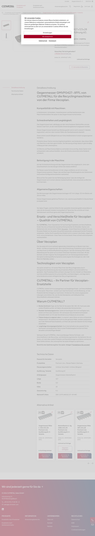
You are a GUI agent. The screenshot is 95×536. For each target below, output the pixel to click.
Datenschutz (43, 41)
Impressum (52, 41)
